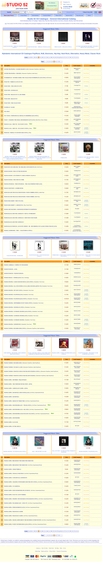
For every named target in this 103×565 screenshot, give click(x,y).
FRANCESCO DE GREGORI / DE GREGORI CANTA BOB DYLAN (20, 167)
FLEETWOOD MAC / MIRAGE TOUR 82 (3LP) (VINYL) (14, 47)
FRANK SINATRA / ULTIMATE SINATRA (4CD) (16, 315)
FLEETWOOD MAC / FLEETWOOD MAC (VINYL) (39, 255)
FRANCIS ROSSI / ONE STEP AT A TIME (14, 179)
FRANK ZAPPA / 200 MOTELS (11, 396)
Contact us (68, 4)
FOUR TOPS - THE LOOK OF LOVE (13, 86)
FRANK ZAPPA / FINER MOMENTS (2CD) (14, 507)
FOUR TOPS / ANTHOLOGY (11, 90)
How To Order (45, 548)
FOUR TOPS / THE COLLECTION (12, 103)
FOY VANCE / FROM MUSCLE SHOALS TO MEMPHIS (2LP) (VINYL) (21, 115)
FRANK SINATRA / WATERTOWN (12, 324)
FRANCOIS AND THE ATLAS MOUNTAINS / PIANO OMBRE (19, 196)
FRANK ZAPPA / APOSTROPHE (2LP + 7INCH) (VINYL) (18, 405)
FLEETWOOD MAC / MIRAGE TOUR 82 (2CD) (38, 46)
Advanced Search (70, 12)
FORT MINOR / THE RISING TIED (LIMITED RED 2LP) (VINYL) (15, 353)
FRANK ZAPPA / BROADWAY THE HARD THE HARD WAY (18, 460)
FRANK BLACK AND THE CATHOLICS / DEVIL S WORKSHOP (19, 213)
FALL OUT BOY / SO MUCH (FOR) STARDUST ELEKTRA (63, 451)
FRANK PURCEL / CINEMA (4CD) (12, 277)
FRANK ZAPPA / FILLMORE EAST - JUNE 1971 (16, 503)
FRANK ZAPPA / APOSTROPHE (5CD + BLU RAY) (16, 409)
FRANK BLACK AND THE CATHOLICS (14, 222)
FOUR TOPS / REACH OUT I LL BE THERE (14, 94)
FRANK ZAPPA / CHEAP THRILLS (12, 469)
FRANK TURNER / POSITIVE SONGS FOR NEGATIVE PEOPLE (19, 375)
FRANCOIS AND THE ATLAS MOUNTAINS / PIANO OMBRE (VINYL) (21, 192)
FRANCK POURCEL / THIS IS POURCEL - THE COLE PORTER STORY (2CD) (23, 184)
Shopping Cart (66, 2)
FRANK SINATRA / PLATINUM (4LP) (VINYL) (15, 298)
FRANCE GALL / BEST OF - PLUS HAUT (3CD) (15, 124)
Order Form (51, 548)
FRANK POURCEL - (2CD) (10, 269)
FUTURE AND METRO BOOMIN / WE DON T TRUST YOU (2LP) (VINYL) (87, 47)
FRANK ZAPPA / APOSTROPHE (12, 417)
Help (64, 4)
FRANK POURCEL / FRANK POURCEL (13, 273)
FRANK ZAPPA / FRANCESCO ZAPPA (13, 511)
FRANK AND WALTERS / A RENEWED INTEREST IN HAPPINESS (20, 209)
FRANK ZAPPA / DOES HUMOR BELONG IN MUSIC (17, 490)
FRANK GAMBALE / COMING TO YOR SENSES (16, 264)
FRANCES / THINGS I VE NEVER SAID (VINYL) (16, 132)
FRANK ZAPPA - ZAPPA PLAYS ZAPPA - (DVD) (16, 388)
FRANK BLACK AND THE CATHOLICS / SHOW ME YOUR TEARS (20, 217)
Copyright (27, 559)
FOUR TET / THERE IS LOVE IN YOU (13, 81)
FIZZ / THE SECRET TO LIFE (39, 451)
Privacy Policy (52, 551)
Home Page (37, 551)
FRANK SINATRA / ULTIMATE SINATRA (14, 319)
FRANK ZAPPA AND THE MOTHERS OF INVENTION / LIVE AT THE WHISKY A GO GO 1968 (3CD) (39, 158)
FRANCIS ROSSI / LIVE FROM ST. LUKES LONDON (17, 175)
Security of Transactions (62, 551)
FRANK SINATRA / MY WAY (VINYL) (13, 290)
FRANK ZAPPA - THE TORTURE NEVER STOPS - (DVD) (18, 384)
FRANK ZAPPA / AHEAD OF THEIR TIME (14, 401)
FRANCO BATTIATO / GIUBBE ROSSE (13, 188)
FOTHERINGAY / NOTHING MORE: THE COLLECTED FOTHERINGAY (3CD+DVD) (25, 77)
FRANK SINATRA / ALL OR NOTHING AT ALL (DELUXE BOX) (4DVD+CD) (23, 286)
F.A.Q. (64, 548)
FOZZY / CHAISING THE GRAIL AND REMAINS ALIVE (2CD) (19, 119)
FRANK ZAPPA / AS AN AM (11, 422)
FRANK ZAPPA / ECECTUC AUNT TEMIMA (15, 494)
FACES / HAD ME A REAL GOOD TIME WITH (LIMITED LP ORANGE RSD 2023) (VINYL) (39, 353)
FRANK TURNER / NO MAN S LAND (13, 367)
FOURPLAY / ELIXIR (9, 107)
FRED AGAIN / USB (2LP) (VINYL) (63, 46)
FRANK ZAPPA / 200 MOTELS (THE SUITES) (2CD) (16, 392)
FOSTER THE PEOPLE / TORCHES (12, 73)
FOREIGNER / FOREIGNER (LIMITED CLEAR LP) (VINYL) (63, 255)
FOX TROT (7, 111)
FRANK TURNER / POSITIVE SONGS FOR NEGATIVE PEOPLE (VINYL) (22, 371)
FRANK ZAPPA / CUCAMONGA (12, 486)
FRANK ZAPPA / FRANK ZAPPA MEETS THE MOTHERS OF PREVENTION (22, 520)
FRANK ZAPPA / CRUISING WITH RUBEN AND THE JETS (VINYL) (21, 481)
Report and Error (44, 551)
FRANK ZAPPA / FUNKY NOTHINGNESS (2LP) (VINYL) (63, 353)
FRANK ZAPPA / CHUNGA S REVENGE (14, 473)
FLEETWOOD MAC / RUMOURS (15, 255)
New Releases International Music (52, 4)
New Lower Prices (9, 15)
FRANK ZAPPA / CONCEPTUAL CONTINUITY (15, 477)
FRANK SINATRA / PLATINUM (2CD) (13, 294)
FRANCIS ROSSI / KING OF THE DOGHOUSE (15, 171)
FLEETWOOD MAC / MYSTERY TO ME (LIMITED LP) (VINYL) (88, 353)
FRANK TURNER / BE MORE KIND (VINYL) (15, 328)
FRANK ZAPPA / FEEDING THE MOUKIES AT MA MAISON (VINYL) (21, 498)
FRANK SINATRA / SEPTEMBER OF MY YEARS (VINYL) (18, 303)
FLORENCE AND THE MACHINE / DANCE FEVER (88, 157)
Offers (89, 15)
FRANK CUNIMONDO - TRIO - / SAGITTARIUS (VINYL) (18, 230)
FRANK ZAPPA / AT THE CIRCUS (12, 426)
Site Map (57, 548)
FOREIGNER (64, 157)
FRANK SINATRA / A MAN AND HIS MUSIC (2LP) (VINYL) (18, 281)
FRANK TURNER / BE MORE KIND (13, 362)
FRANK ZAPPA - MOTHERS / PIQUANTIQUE (15, 379)
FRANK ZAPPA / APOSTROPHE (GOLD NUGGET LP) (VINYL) (19, 413)
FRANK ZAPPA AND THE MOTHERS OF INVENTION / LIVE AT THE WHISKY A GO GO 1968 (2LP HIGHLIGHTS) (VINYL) (14, 158)
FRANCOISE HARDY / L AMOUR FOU (13, 205)
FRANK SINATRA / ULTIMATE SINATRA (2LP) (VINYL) (18, 311)
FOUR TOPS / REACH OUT (10, 98)
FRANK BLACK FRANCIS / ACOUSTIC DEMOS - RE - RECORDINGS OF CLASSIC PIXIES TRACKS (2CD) (30, 226)
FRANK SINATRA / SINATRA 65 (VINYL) (14, 307)
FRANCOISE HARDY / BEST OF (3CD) (13, 200)
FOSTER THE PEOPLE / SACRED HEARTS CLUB (16, 69)
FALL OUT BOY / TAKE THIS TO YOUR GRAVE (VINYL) (88, 255)
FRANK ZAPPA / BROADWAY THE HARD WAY (16, 465)
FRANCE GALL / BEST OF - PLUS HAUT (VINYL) (16, 128)
